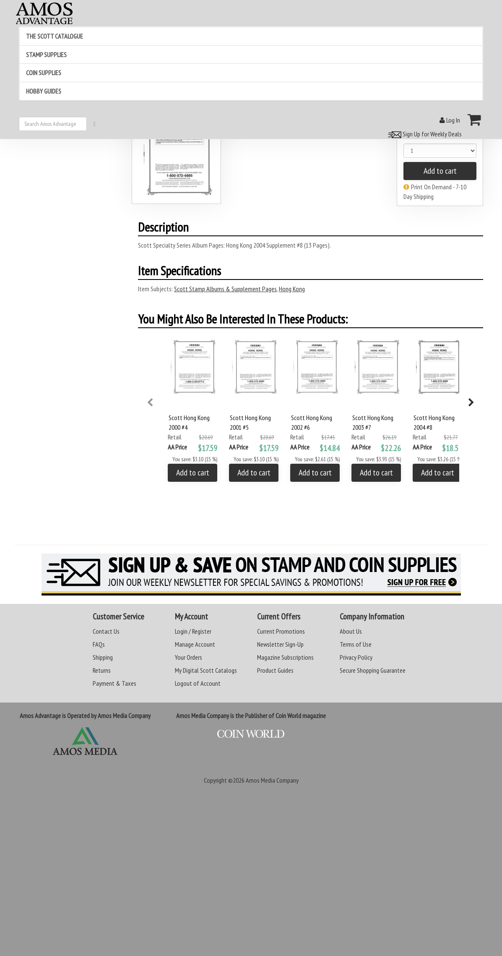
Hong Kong (292, 289)
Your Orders (188, 657)
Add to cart (440, 170)
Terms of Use (356, 644)
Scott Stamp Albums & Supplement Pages (225, 289)
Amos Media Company (272, 780)
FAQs (99, 644)
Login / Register (193, 631)
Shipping (103, 657)
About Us (351, 631)
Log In (450, 120)
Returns (102, 670)
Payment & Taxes (114, 683)
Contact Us (106, 631)
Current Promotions (281, 631)
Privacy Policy (356, 657)
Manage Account (195, 644)
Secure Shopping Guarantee (373, 670)
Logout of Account (198, 683)
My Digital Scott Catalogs (206, 670)
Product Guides (275, 670)
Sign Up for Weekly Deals (423, 134)
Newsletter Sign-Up (280, 644)
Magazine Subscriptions (285, 657)
